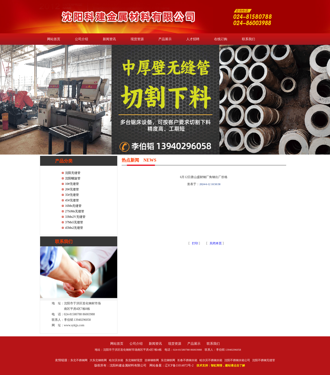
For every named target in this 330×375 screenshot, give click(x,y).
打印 (194, 243)
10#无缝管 (72, 184)
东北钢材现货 (133, 360)
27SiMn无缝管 (74, 211)
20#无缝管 (72, 189)
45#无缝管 (72, 200)
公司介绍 (81, 39)
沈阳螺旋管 (72, 178)
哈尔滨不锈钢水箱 (210, 360)
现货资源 (137, 39)
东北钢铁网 (168, 360)
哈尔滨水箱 (116, 360)
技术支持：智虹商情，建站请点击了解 (221, 365)
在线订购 (220, 39)
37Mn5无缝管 (74, 222)
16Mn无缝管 (73, 205)
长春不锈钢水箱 (187, 360)
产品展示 (165, 39)
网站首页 (53, 39)
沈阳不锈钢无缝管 (263, 360)
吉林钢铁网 (152, 360)
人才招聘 (192, 39)
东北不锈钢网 (78, 360)
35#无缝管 (72, 195)
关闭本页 (215, 243)
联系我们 (248, 39)
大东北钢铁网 (98, 360)
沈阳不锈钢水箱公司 (237, 360)
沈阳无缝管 (72, 173)
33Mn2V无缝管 (75, 216)
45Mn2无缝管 (74, 227)
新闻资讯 (109, 39)
